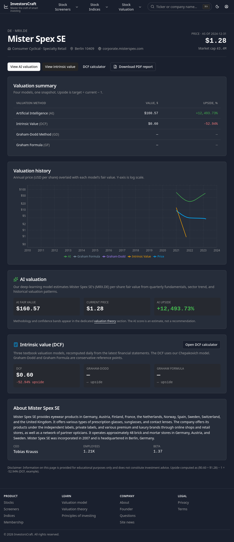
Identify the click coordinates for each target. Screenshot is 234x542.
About (124, 502)
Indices (9, 515)
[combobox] (179, 7)
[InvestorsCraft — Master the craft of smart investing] (25, 6)
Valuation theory (74, 509)
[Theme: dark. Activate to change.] (217, 6)
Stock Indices (99, 7)
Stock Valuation (130, 7)
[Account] (226, 6)
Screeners (11, 509)
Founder (126, 509)
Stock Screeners (66, 7)
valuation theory (105, 321)
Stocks (9, 502)
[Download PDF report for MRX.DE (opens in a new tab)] (133, 66)
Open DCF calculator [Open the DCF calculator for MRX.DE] (201, 344)
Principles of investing (79, 515)
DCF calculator (94, 66)
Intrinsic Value (31, 123)
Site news (127, 522)
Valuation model (74, 502)
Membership (14, 522)
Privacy (183, 502)
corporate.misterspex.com (123, 48)
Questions (128, 515)
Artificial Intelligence (35, 113)
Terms (182, 509)
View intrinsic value (60, 66)
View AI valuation (23, 66)
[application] (117, 221)
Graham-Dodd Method (37, 134)
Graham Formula (33, 145)
